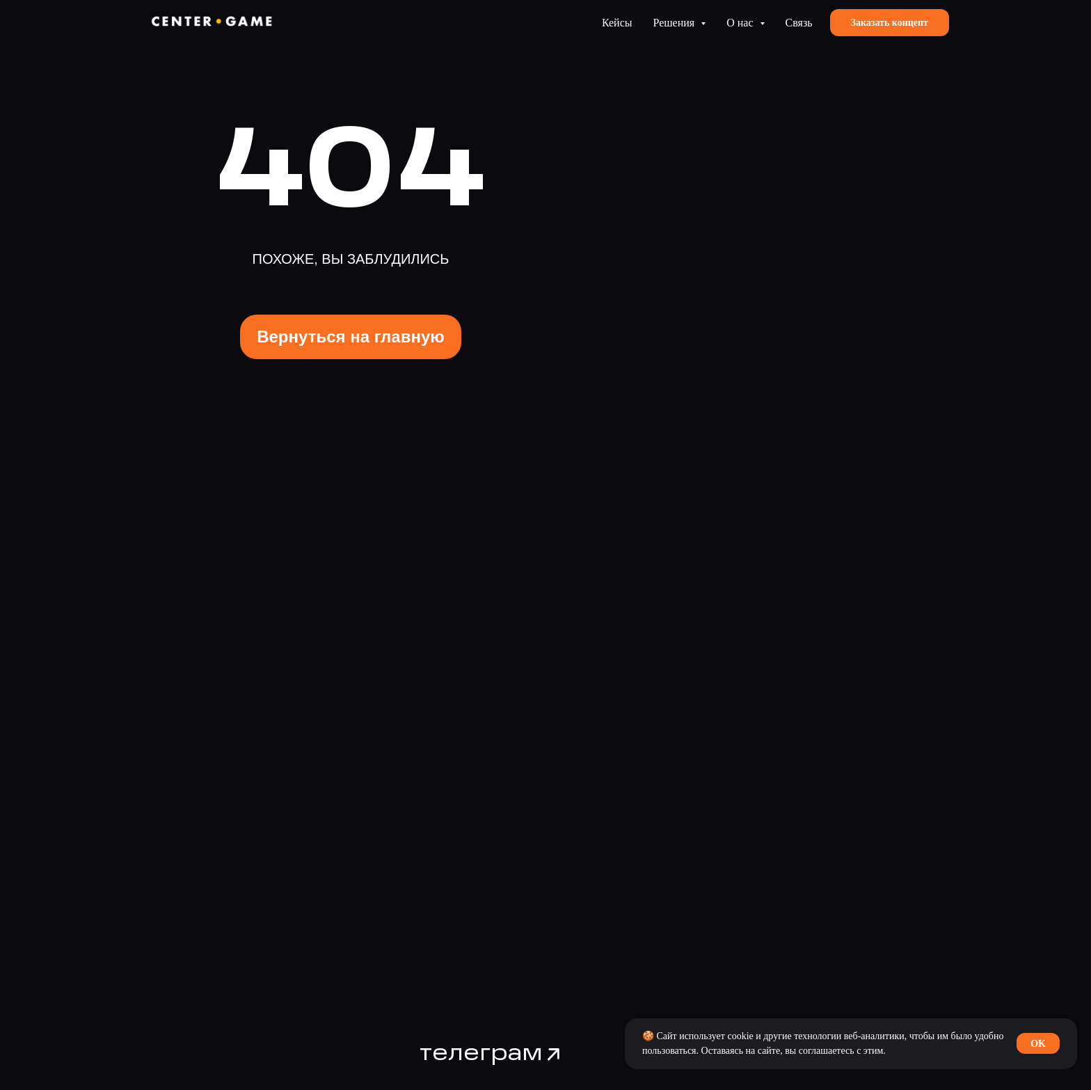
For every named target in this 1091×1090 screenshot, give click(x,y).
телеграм (481, 1054)
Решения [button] (675, 23)
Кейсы (617, 23)
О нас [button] (741, 23)
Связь (799, 23)
